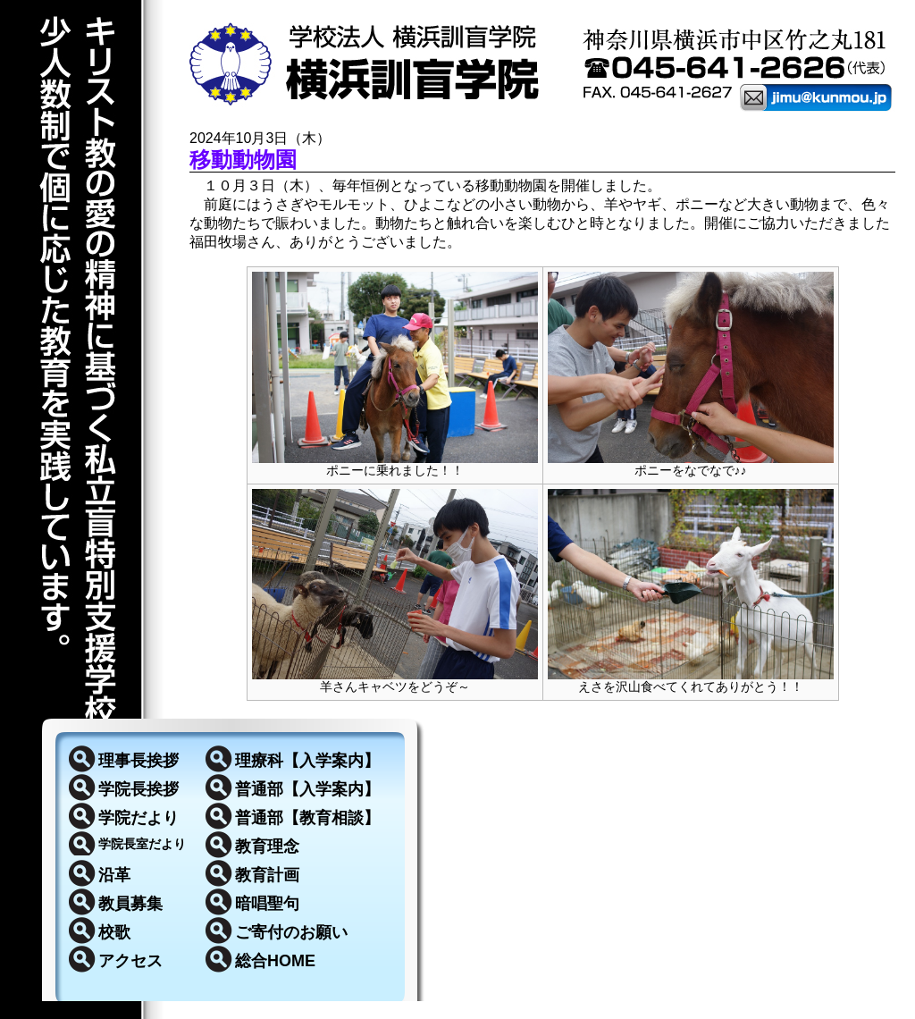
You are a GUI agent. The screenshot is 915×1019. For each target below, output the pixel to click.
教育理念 (267, 846)
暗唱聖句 (267, 904)
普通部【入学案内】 (307, 789)
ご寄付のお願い (291, 932)
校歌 (114, 932)
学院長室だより (142, 844)
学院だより (138, 818)
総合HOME (275, 961)
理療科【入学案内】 (307, 761)
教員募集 (130, 904)
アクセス (130, 961)
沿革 (114, 875)
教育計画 (267, 875)
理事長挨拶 (138, 761)
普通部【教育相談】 (307, 818)
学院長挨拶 (138, 789)
